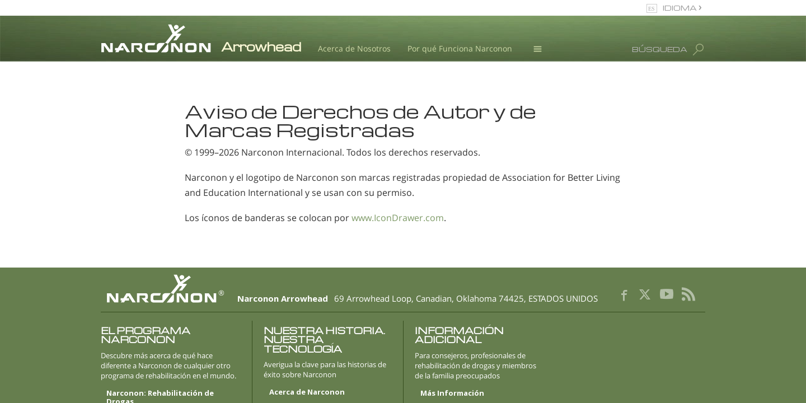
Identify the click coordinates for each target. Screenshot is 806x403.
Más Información (452, 393)
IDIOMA (681, 7)
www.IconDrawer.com (398, 218)
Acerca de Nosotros (354, 48)
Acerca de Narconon (307, 392)
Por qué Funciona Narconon (459, 48)
